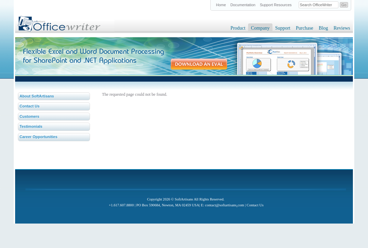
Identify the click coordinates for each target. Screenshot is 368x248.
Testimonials (31, 126)
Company (260, 28)
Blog (323, 28)
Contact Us (30, 106)
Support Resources (275, 5)
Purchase (304, 28)
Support (282, 28)
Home (221, 5)
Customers (29, 116)
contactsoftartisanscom (224, 205)
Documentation (243, 5)
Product (238, 28)
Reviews (342, 28)
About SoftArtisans (37, 96)
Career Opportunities (38, 137)
